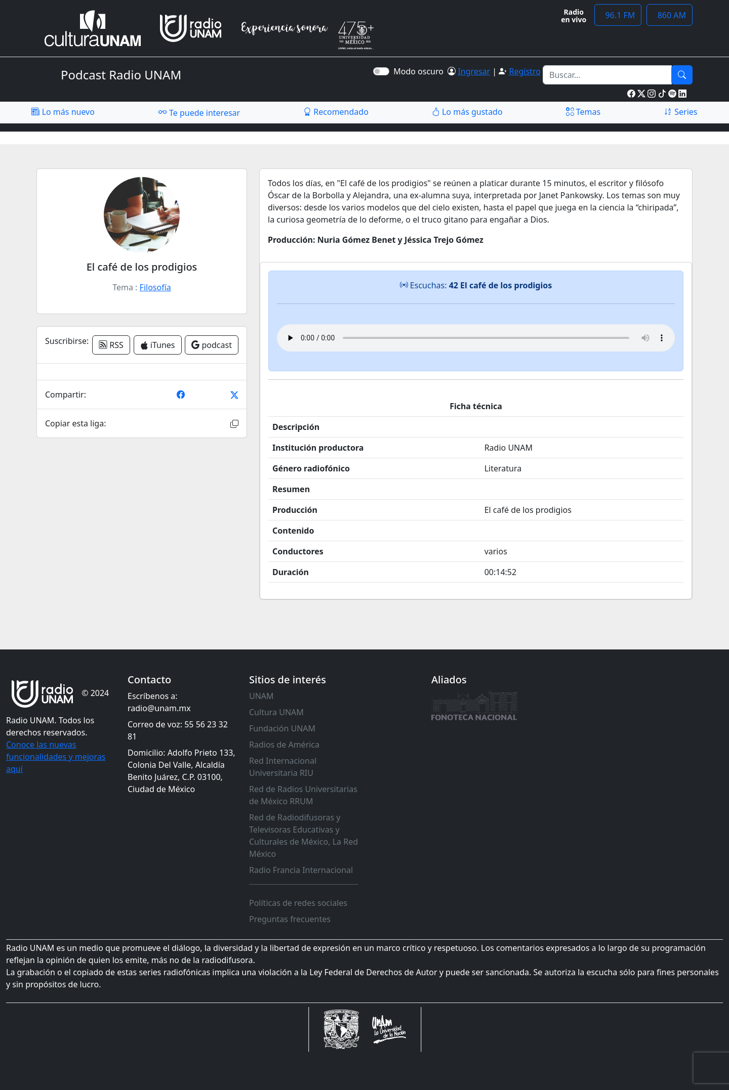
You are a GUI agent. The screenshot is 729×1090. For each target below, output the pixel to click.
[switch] (381, 71)
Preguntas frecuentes (290, 919)
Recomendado (336, 111)
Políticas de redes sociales (298, 902)
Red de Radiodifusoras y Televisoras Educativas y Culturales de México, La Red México (303, 835)
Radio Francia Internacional (301, 870)
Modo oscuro (420, 71)
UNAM (261, 696)
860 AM (669, 15)
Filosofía (155, 287)
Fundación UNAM (282, 728)
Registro (524, 71)
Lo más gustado (467, 111)
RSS (111, 345)
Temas (583, 111)
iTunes (157, 345)
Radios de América (284, 744)
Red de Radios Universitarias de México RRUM (303, 795)
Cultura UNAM (276, 712)
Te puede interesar (199, 112)
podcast (211, 345)
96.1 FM (618, 15)
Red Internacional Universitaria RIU (282, 766)
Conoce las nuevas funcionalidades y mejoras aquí (55, 756)
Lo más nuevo (62, 111)
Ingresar (474, 71)
